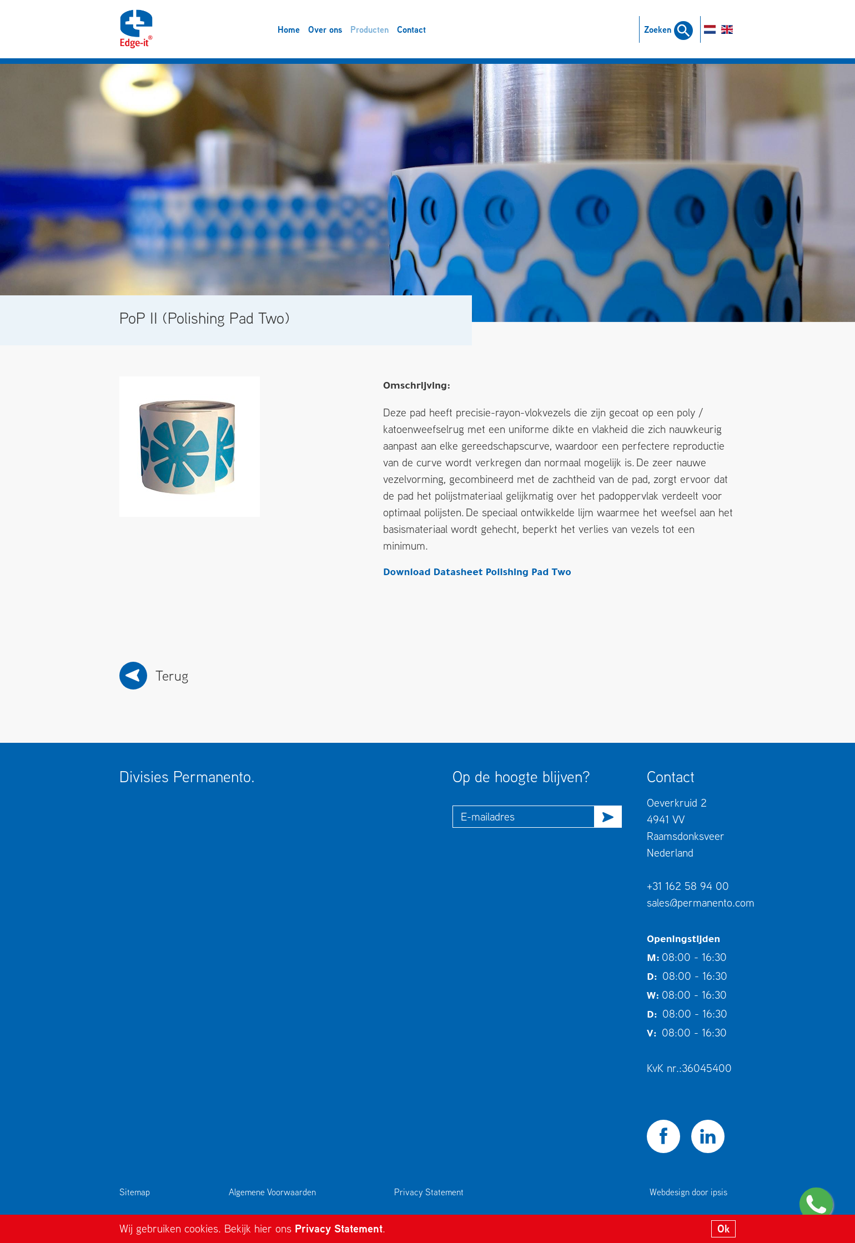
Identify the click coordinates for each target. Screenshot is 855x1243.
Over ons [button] (325, 29)
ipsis (719, 1191)
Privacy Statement (339, 1228)
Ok (723, 1228)
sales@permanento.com (701, 902)
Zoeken (668, 29)
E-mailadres (488, 816)
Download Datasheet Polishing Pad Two (477, 573)
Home (289, 29)
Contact (411, 29)
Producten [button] (369, 29)
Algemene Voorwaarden (272, 1191)
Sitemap (134, 1191)
